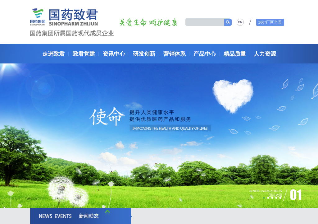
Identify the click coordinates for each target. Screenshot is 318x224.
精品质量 (235, 54)
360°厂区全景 (270, 22)
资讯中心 (114, 54)
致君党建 (84, 54)
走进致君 (53, 54)
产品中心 (204, 54)
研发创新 (144, 54)
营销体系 (174, 54)
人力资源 (265, 54)
